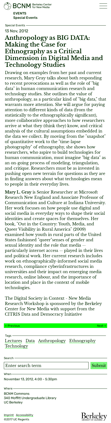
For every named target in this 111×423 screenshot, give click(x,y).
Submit (99, 365)
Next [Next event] (100, 325)
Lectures (13, 340)
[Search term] (46, 365)
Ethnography (82, 340)
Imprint (9, 415)
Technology (16, 346)
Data (30, 340)
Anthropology (52, 340)
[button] (103, 5)
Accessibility (24, 415)
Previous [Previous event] (14, 325)
